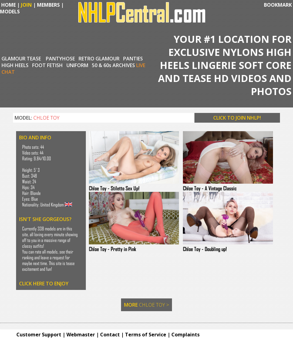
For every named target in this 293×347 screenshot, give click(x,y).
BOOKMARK (278, 5)
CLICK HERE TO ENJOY (44, 283)
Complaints (185, 334)
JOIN (26, 5)
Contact (110, 334)
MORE (146, 304)
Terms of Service (145, 334)
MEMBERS (48, 5)
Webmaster (80, 334)
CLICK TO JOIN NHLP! (237, 117)
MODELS (10, 11)
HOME (8, 5)
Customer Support (38, 334)
